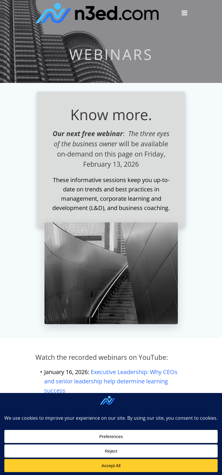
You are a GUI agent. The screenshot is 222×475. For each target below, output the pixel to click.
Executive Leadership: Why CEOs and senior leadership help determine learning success (111, 381)
